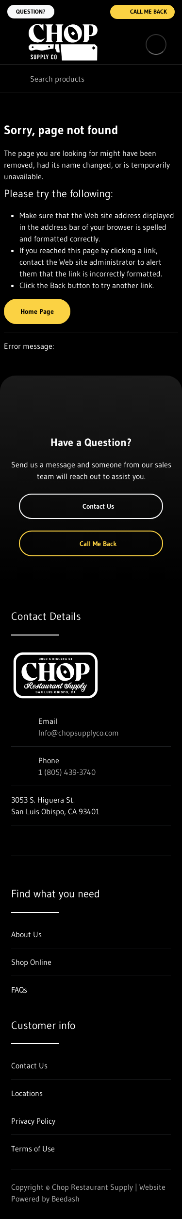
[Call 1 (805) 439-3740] (96, 11)
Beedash (65, 1198)
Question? (31, 11)
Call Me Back (142, 12)
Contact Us (91, 506)
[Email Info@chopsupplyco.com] (77, 11)
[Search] (91, 78)
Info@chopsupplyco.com (78, 733)
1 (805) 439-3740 (67, 772)
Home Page (37, 311)
